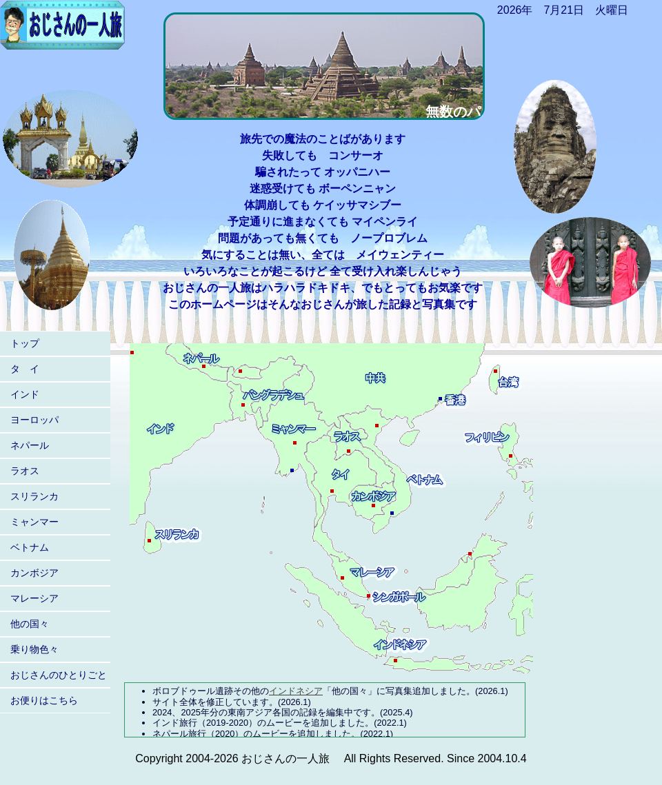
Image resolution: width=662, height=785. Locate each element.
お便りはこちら (44, 700)
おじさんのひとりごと (58, 674)
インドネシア (296, 691)
